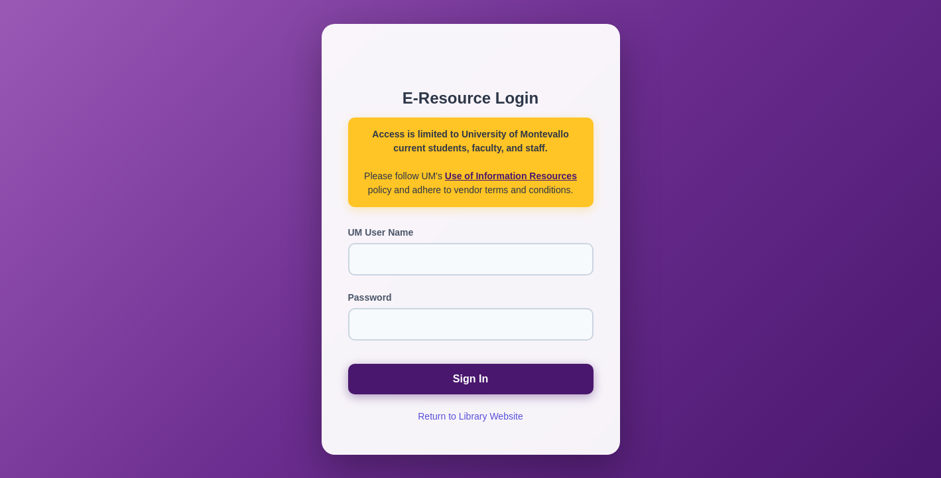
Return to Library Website (470, 416)
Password (370, 297)
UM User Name (381, 232)
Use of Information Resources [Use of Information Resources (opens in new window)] (511, 176)
